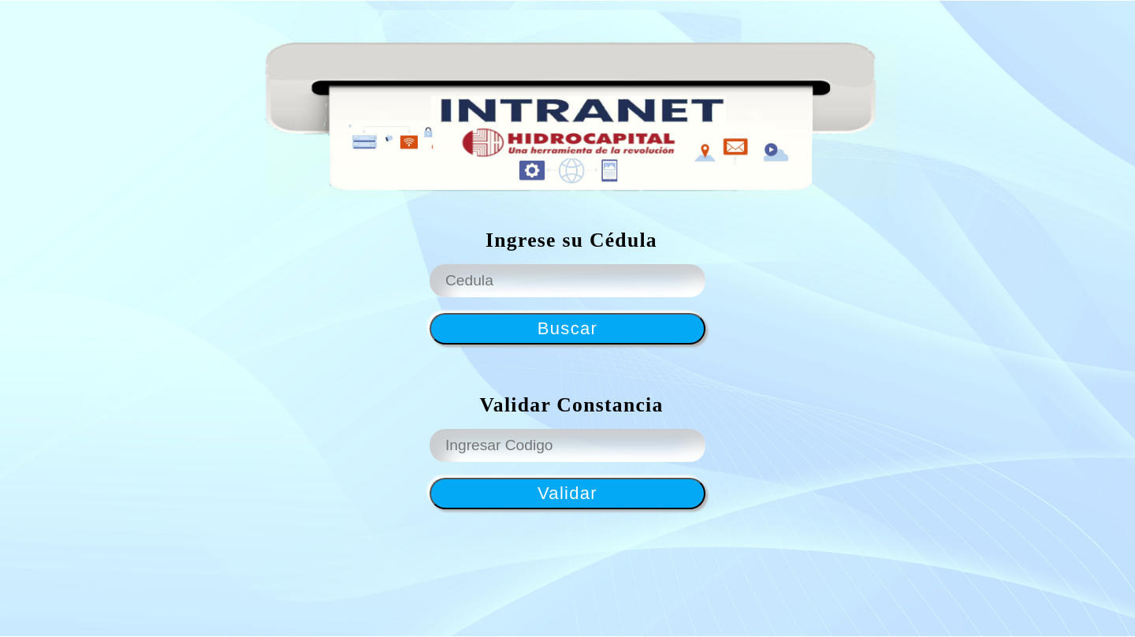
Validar (567, 493)
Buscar (567, 328)
